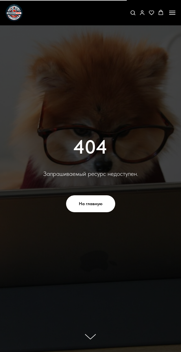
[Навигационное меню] (172, 13)
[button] (133, 12)
